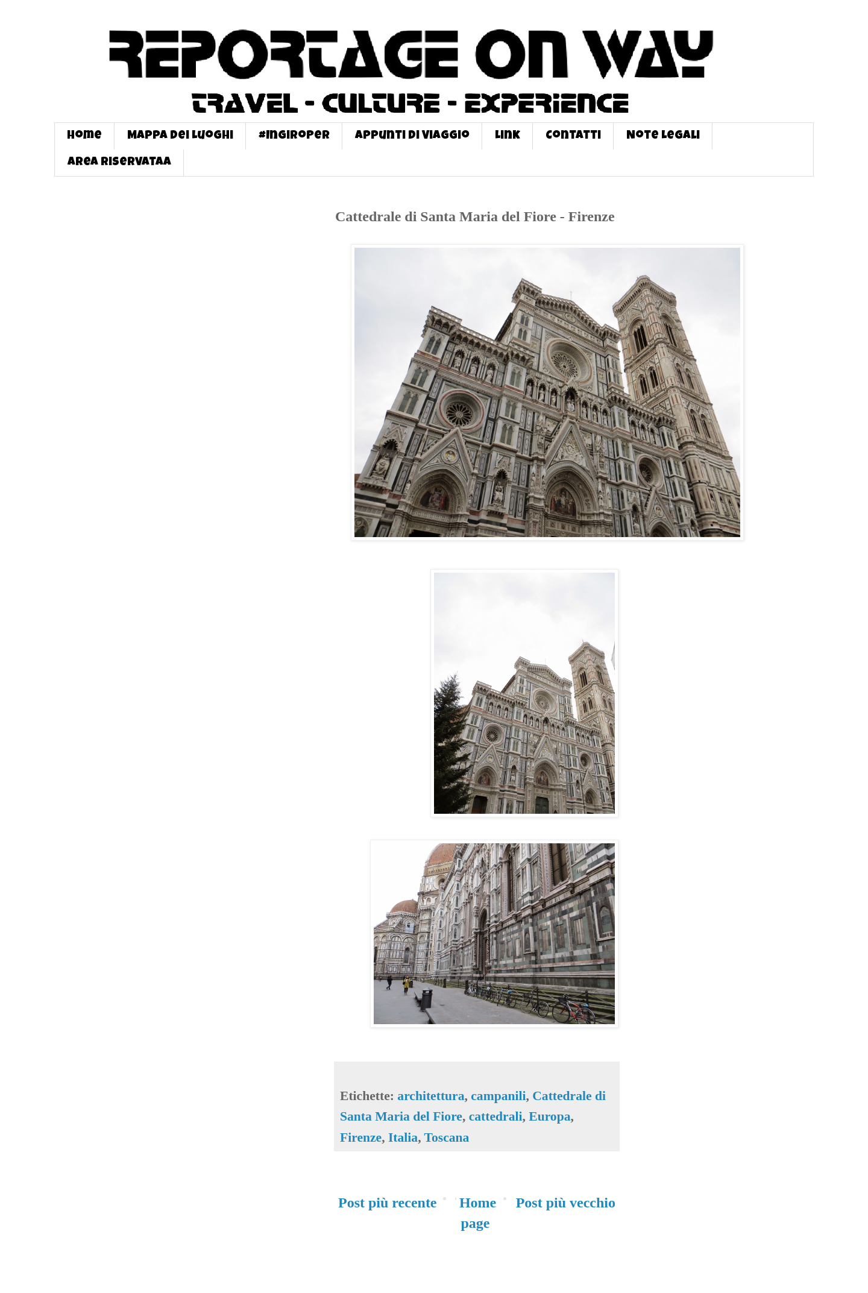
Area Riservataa (119, 163)
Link (507, 136)
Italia (403, 1137)
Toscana (447, 1137)
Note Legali (663, 136)
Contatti (573, 136)
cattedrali (496, 1116)
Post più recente (387, 1202)
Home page (477, 1213)
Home (84, 136)
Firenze (361, 1137)
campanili (498, 1096)
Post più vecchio (565, 1202)
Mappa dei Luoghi (180, 136)
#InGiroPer (294, 136)
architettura (430, 1096)
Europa (549, 1116)
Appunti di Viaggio (412, 136)
